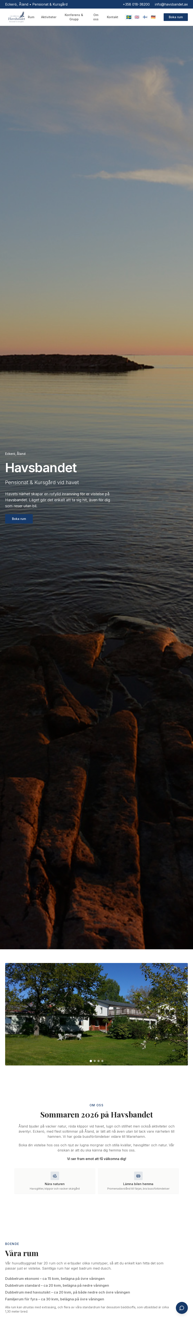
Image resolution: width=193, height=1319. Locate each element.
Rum (31, 17)
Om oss (96, 17)
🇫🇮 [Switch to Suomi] (145, 17)
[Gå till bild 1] (91, 1061)
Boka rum (176, 17)
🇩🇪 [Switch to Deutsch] (153, 17)
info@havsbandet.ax (171, 4)
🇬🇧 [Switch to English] (137, 17)
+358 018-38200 (136, 4)
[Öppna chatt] (182, 1308)
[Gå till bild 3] (98, 1061)
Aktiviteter (48, 17)
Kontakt (112, 17)
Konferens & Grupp (74, 17)
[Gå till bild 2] (95, 1061)
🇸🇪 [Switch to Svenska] (128, 17)
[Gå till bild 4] (102, 1061)
